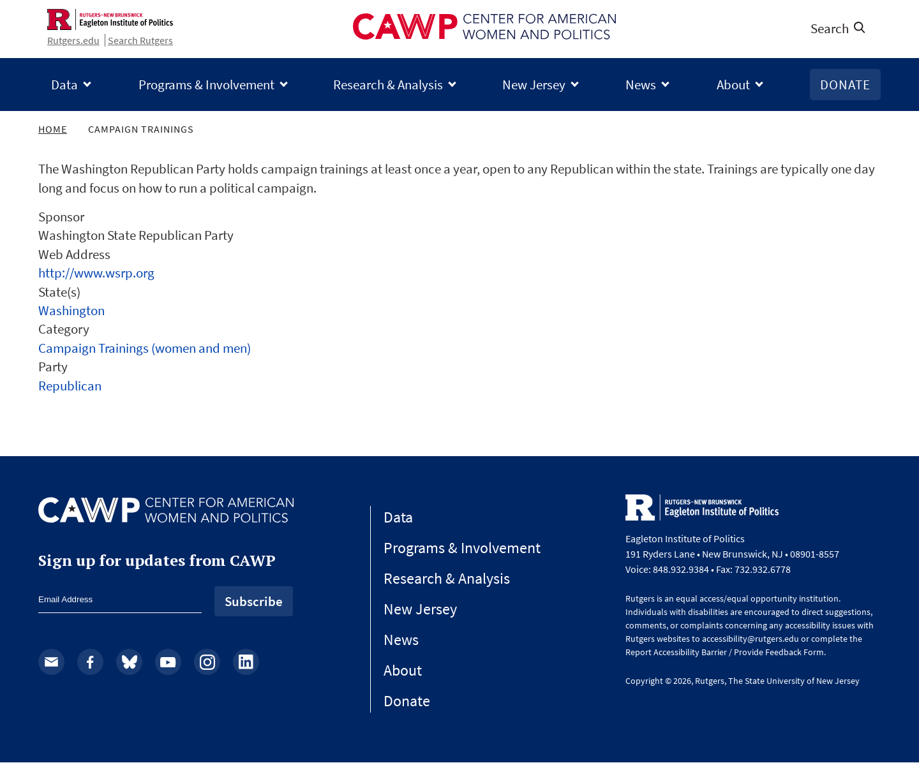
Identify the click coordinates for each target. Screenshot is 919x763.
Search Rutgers (140, 40)
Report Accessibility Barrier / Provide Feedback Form (724, 652)
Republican (69, 385)
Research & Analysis (388, 84)
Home (52, 128)
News (640, 84)
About (733, 84)
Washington (71, 310)
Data (64, 84)
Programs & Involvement (206, 84)
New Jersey (533, 84)
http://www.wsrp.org (96, 272)
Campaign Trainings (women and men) (144, 348)
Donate (845, 84)
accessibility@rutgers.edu (750, 638)
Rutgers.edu (73, 40)
